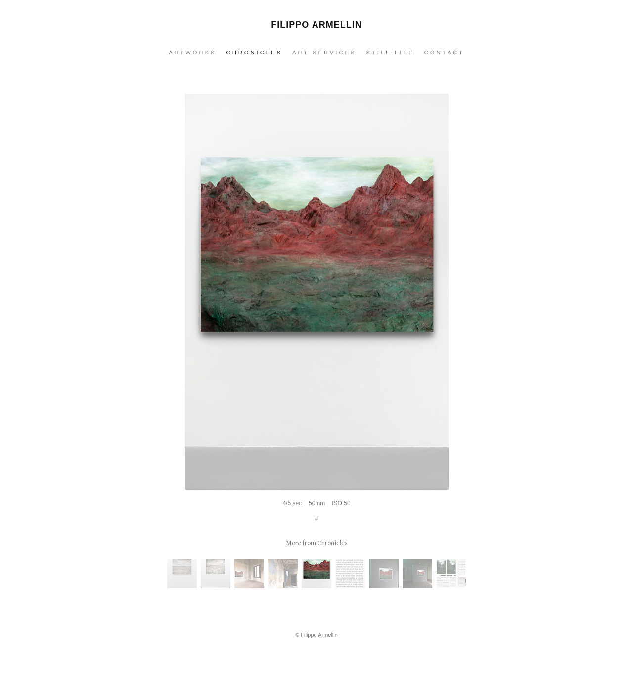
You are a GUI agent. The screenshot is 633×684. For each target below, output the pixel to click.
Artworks (192, 52)
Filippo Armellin (316, 25)
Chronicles (254, 52)
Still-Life (390, 52)
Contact (444, 52)
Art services (324, 52)
